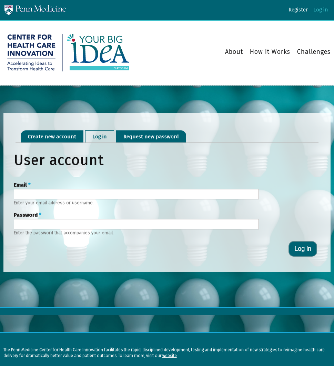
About (234, 52)
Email (22, 185)
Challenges (314, 52)
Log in (320, 10)
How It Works (270, 52)
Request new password (151, 136)
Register (298, 10)
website (169, 355)
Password (27, 215)
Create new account (52, 136)
